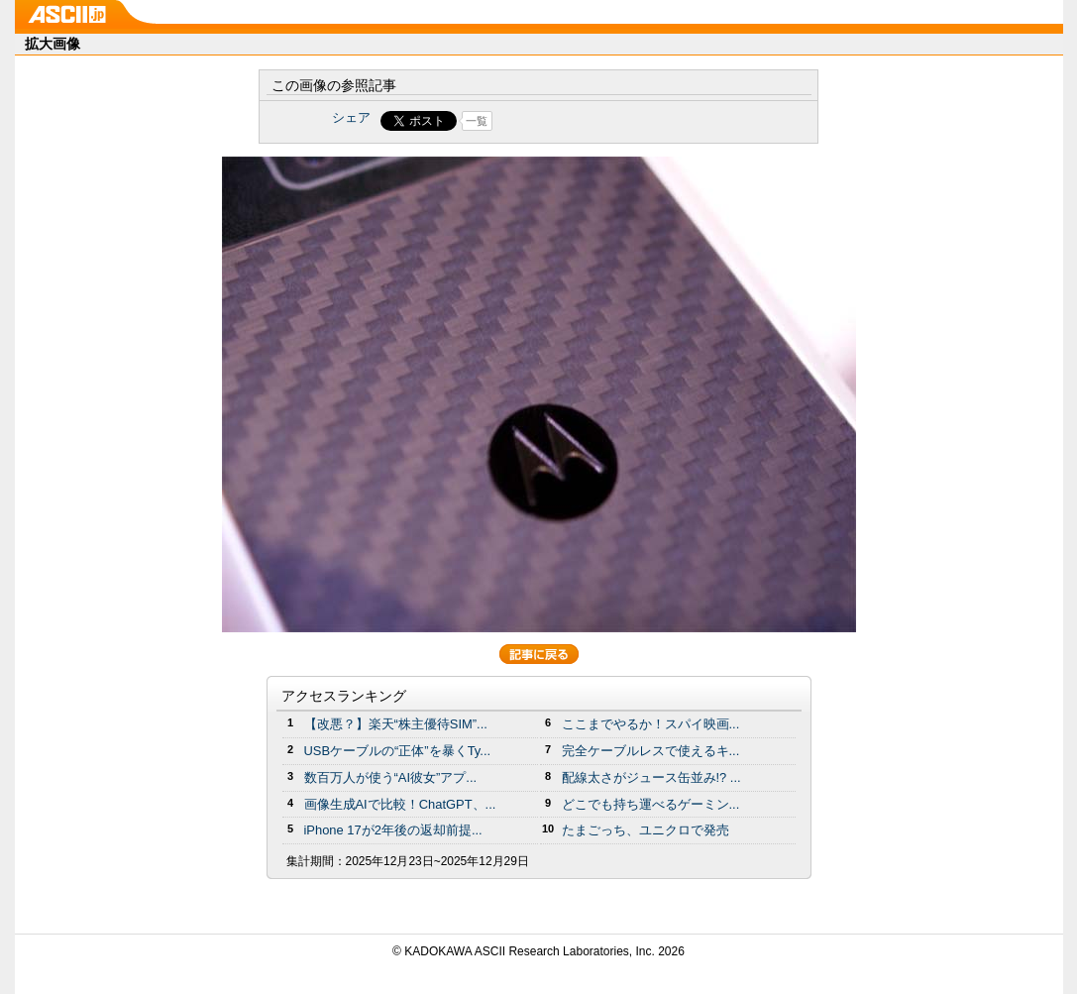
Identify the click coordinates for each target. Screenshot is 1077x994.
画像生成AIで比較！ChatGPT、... (400, 804)
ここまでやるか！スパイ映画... (651, 724)
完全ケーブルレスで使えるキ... (651, 750)
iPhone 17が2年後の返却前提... (393, 830)
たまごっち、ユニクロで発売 (645, 830)
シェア (351, 117)
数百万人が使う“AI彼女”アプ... (391, 777)
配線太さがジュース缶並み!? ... (651, 777)
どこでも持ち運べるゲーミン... (651, 804)
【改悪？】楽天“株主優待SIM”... (395, 724)
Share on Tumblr (612, 121)
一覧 (476, 121)
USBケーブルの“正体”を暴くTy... (397, 750)
